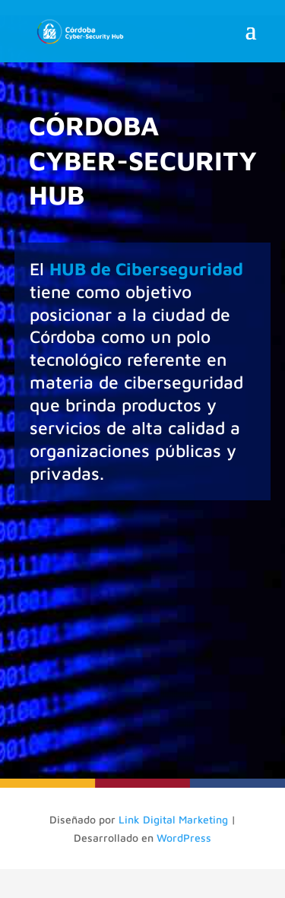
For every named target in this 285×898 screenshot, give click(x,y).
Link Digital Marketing (173, 819)
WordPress (184, 837)
